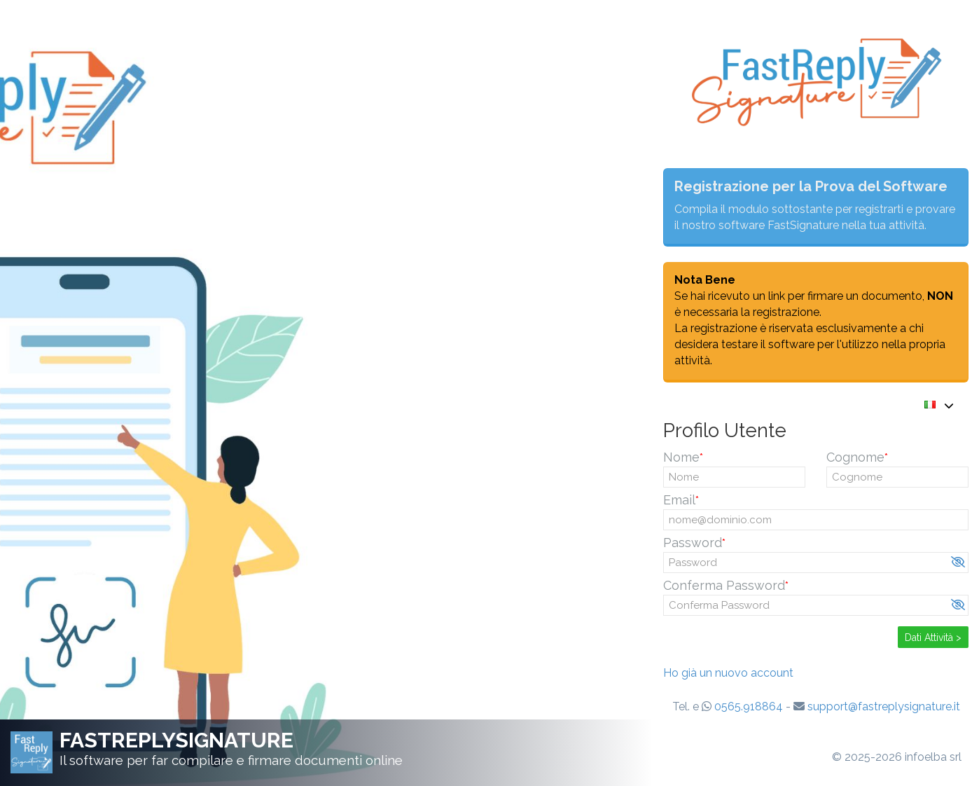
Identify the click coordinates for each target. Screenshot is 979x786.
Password (692, 542)
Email (679, 499)
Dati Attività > (933, 637)
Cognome (855, 457)
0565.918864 (748, 706)
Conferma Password (724, 585)
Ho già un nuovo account (728, 673)
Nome (681, 457)
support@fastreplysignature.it (883, 706)
